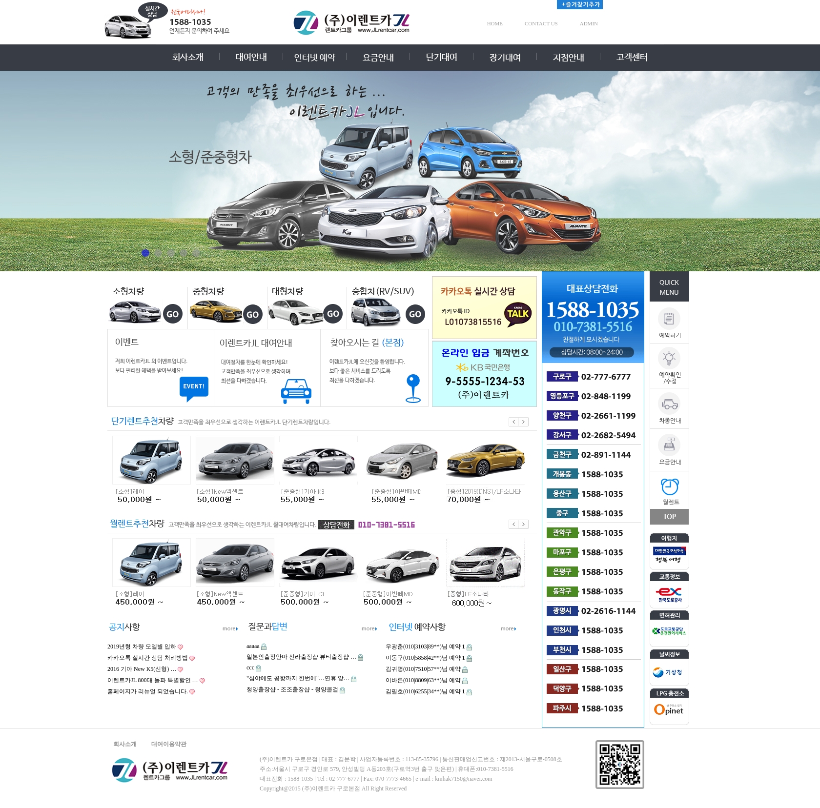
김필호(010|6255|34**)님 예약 (425, 691)
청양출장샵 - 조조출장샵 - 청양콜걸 (292, 689)
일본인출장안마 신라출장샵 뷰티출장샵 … (301, 656)
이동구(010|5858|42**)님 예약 (425, 657)
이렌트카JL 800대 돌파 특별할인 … (152, 680)
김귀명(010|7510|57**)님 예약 (423, 669)
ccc (250, 667)
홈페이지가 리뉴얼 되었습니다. (147, 691)
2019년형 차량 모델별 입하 (141, 646)
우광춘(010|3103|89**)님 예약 (425, 646)
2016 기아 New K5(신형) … (141, 669)
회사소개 (125, 744)
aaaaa (253, 646)
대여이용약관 (168, 744)
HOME (495, 23)
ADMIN (589, 23)
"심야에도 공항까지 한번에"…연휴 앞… (297, 678)
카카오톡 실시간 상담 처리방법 (147, 657)
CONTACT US (541, 23)
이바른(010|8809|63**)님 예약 (423, 680)
